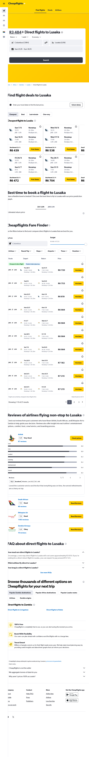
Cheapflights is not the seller (50, 642)
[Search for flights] (4, 10)
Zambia (26, 85)
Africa (19, 85)
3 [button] (78, 372)
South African (28, 474)
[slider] (86, 244)
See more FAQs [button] (48, 547)
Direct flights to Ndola (57, 584)
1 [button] (69, 372)
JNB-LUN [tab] (54, 207)
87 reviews (27, 416)
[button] (3, 3)
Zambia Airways (29, 500)
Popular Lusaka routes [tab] (22, 572)
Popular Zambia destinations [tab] (25, 567)
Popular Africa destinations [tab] (51, 567)
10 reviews (27, 507)
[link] (76, 412)
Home (13, 85)
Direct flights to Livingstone (23, 584)
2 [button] (74, 372)
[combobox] (41, 37)
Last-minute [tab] (38, 114)
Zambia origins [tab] (51, 572)
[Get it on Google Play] (73, 671)
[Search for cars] (4, 20)
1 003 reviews (28, 494)
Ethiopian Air (28, 487)
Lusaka (33, 85)
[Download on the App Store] (73, 677)
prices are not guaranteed (58, 636)
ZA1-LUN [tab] (43, 207)
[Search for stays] (4, 15)
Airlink (25, 409)
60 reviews (27, 481)
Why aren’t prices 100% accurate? (50, 650)
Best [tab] (28, 114)
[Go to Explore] (4, 25)
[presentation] (67, 32)
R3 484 (20, 32)
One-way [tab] (51, 114)
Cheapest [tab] (17, 114)
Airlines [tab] (38, 572)
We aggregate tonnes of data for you (50, 646)
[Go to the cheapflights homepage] (16, 3)
